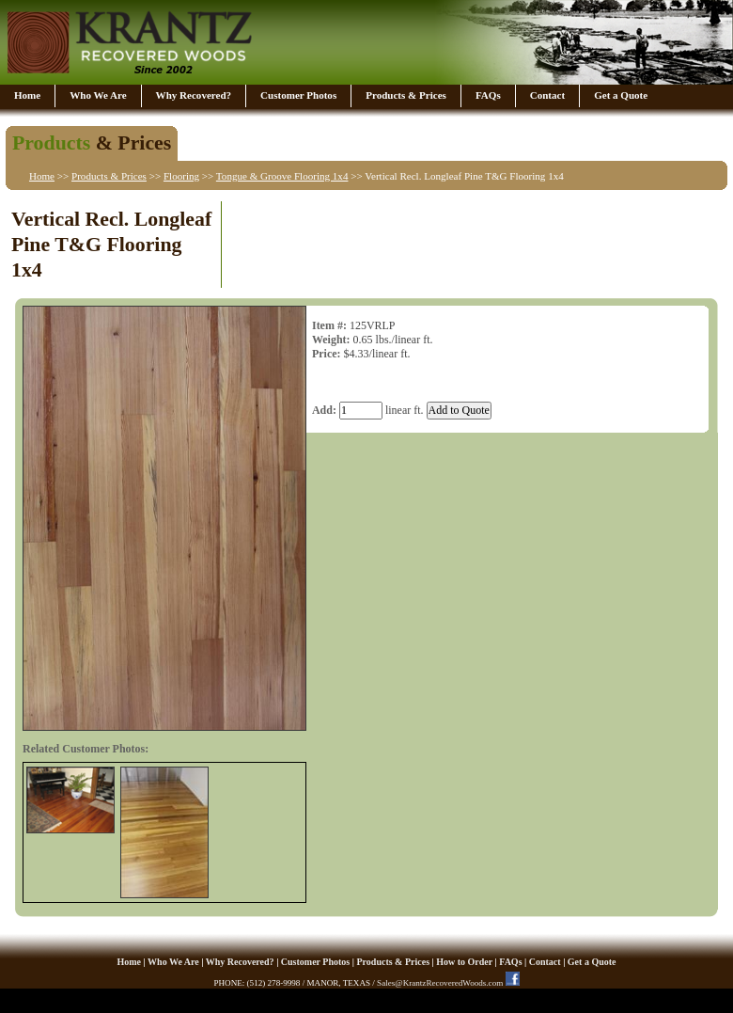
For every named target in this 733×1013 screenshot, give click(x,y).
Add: (324, 410)
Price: (326, 353)
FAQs (488, 95)
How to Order (464, 962)
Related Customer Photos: (85, 748)
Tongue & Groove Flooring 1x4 (282, 176)
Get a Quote (620, 95)
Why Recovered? (193, 95)
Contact (547, 95)
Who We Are (98, 95)
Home (27, 95)
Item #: (329, 325)
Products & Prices (406, 95)
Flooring (181, 176)
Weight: (331, 339)
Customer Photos (298, 95)
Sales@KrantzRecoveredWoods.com (440, 983)
